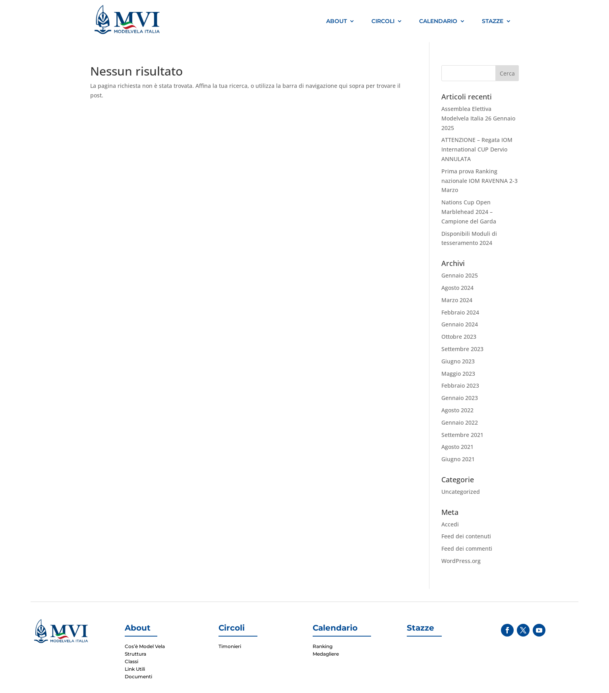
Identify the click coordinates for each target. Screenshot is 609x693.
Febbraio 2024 (460, 312)
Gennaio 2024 (459, 324)
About (336, 21)
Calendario (438, 21)
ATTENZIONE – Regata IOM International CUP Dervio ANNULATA (476, 149)
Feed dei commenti (466, 548)
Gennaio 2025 (459, 275)
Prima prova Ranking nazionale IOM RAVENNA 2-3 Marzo (479, 180)
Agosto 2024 (457, 287)
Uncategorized (460, 491)
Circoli (382, 21)
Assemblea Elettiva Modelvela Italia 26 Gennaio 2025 (478, 118)
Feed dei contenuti (466, 536)
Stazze (492, 21)
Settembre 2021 (462, 435)
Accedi (450, 524)
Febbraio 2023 (460, 385)
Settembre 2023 (462, 349)
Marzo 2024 (456, 300)
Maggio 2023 (458, 373)
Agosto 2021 (457, 446)
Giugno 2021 (458, 459)
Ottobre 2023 (458, 336)
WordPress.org (461, 561)
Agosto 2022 (457, 410)
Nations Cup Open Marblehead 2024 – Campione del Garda (468, 211)
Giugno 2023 (458, 361)
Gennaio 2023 (459, 398)
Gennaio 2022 (459, 422)
